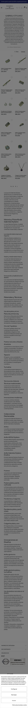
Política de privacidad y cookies (19, 705)
